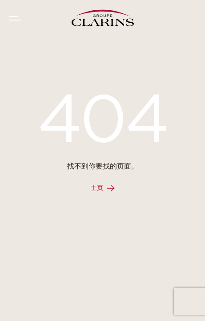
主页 (97, 188)
